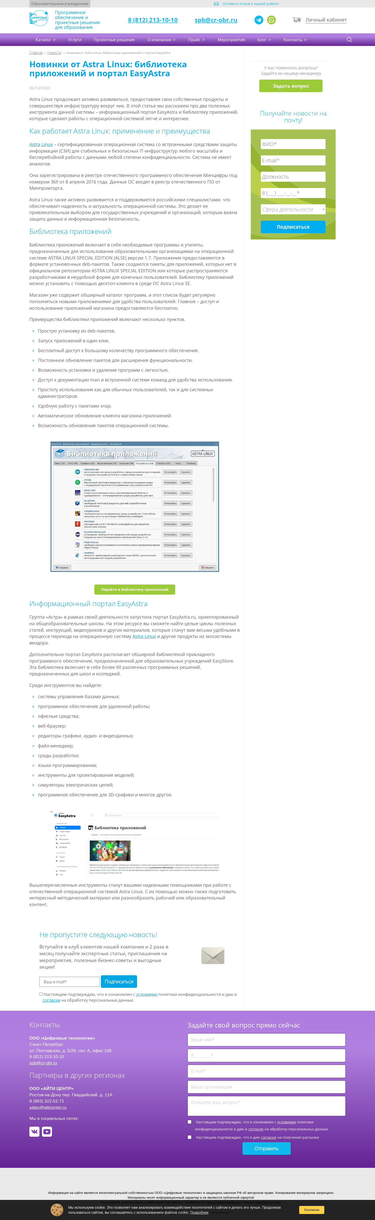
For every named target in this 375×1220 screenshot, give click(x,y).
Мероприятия (231, 39)
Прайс (195, 39)
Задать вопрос (291, 86)
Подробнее (199, 1212)
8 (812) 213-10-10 (153, 20)
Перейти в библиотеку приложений (134, 589)
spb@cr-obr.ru (216, 20)
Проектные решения (114, 39)
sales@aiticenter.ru (48, 1107)
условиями (146, 994)
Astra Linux (41, 144)
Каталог (44, 39)
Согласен (311, 1210)
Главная (36, 52)
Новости (54, 52)
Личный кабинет (326, 19)
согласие (51, 1000)
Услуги (74, 39)
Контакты (293, 39)
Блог (263, 39)
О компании (159, 39)
